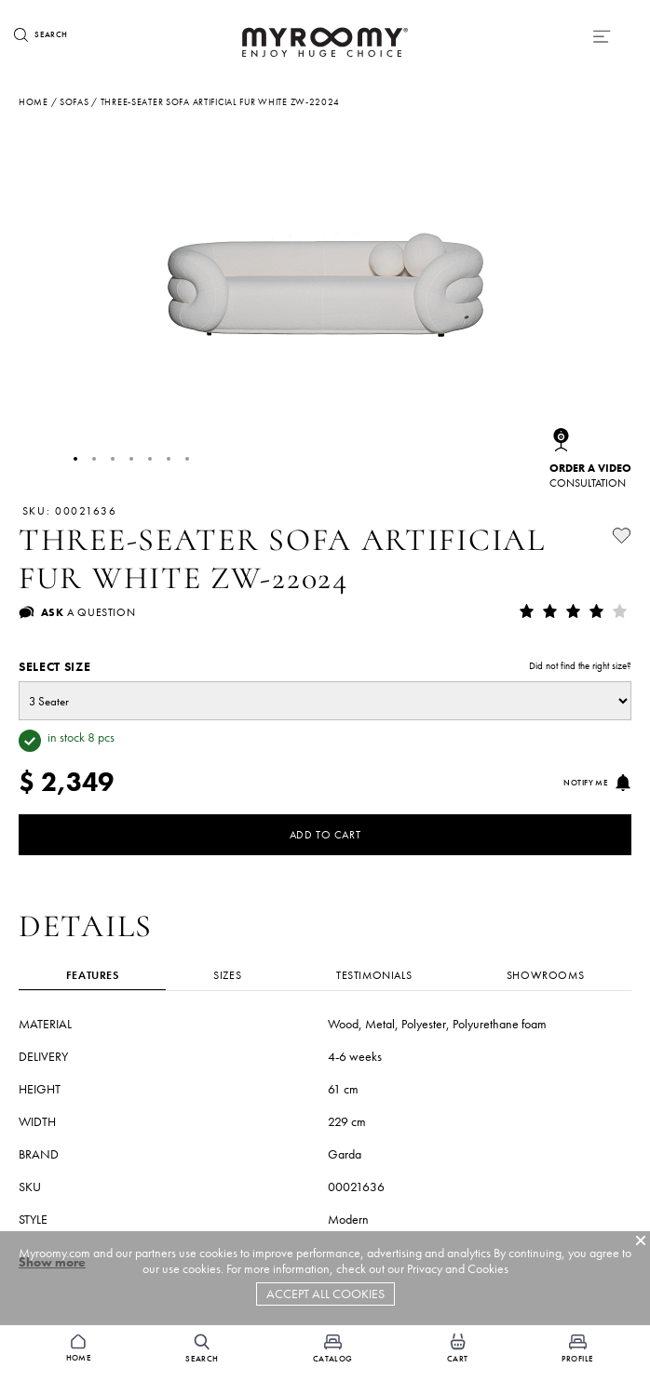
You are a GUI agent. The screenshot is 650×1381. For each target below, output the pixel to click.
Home (33, 102)
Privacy (424, 1269)
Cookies (487, 1269)
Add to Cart (325, 834)
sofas (74, 102)
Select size (325, 667)
